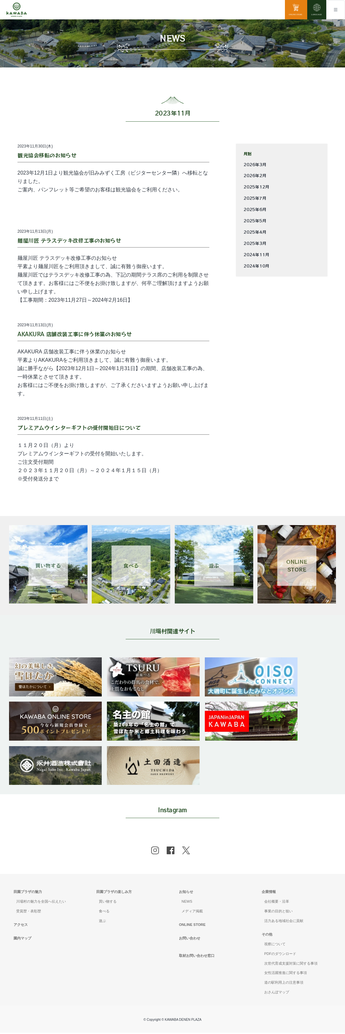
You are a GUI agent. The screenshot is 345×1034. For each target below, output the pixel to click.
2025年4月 (255, 232)
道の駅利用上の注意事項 (283, 984)
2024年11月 (256, 255)
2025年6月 (255, 209)
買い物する (108, 903)
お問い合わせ (189, 939)
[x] (186, 852)
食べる (104, 912)
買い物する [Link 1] (48, 566)
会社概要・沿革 (276, 903)
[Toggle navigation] (335, 9)
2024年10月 (256, 266)
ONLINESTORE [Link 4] (296, 565)
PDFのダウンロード (280, 955)
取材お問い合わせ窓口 (196, 957)
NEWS (187, 903)
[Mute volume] (16, 10)
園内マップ (22, 939)
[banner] (56, 661)
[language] (316, 9)
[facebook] (170, 852)
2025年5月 (255, 221)
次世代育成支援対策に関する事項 (291, 965)
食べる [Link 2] (131, 566)
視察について (275, 945)
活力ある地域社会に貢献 (283, 922)
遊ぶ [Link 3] (214, 566)
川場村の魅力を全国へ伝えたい (41, 903)
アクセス (21, 926)
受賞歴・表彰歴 (28, 912)
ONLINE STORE (192, 926)
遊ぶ (102, 922)
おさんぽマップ (276, 993)
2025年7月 (255, 198)
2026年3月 (255, 164)
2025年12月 (256, 187)
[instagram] (155, 852)
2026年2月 (255, 175)
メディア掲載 (192, 912)
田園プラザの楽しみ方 (114, 893)
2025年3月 (255, 243)
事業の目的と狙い (278, 912)
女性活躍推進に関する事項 (285, 974)
